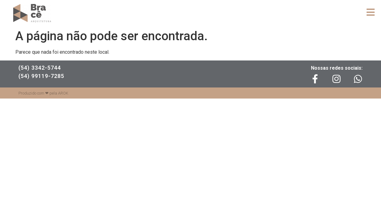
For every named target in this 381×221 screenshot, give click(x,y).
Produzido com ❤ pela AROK (43, 93)
